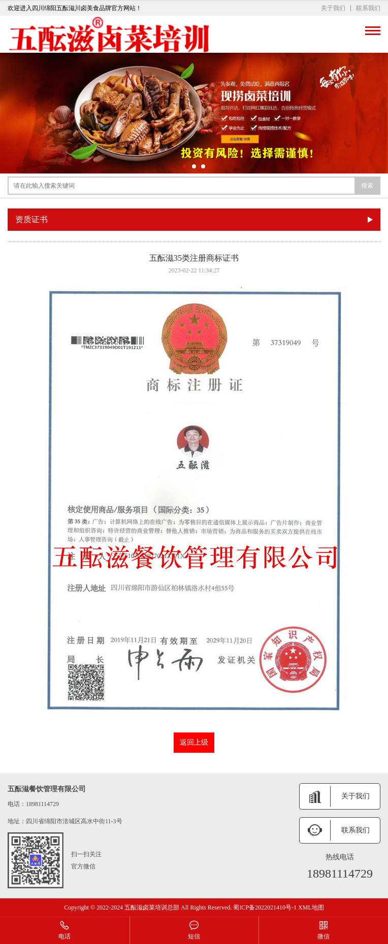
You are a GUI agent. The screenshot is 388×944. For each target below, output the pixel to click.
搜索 (367, 185)
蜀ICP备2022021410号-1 (265, 907)
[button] (185, 166)
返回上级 (194, 742)
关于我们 (333, 8)
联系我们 (368, 8)
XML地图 (311, 907)
